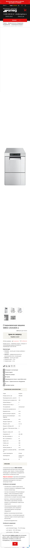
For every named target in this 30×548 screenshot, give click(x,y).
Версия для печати (22, 330)
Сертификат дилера (9, 385)
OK (15, 543)
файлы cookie (14, 535)
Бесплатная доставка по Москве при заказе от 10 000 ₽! (15, 2)
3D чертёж (7, 376)
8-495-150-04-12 (9, 14)
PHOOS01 (6, 351)
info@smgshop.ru (21, 14)
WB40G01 (6, 354)
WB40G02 (6, 357)
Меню (4, 5)
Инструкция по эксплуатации (11, 369)
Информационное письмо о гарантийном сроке (15, 379)
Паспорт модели (8, 372)
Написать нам (21, 16)
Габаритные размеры (10, 374)
